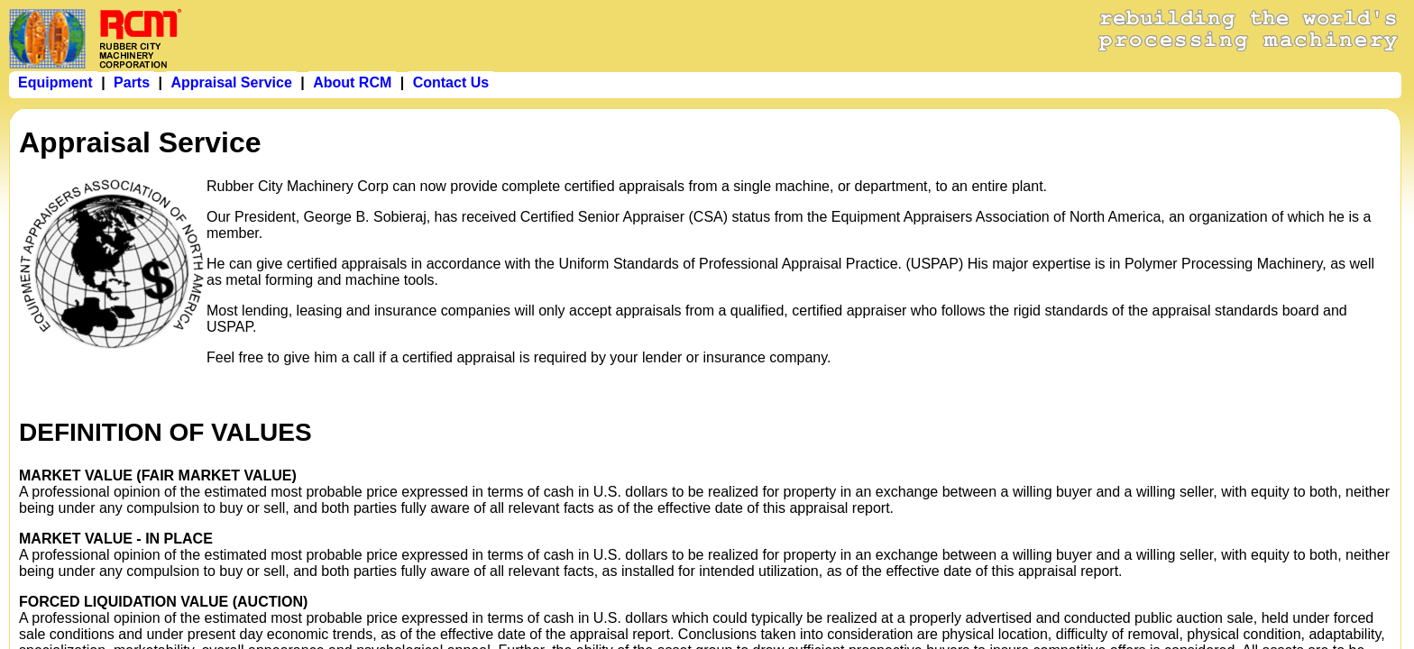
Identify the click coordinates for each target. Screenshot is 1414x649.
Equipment (55, 82)
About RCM (352, 82)
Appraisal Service (230, 82)
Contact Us (451, 82)
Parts (132, 82)
